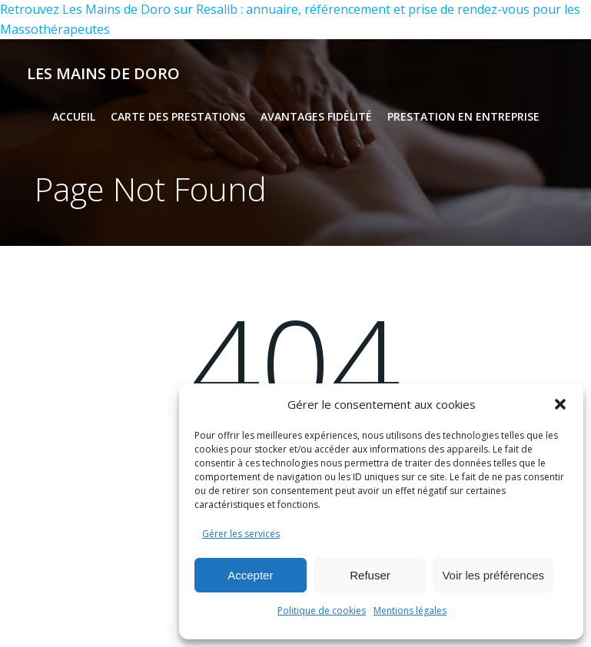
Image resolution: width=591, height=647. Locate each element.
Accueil (73, 116)
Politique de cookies (321, 610)
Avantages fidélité (316, 116)
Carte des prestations (178, 116)
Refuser (370, 575)
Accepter (250, 575)
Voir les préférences (493, 575)
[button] (560, 404)
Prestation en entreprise (463, 116)
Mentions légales (410, 610)
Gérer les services (241, 533)
